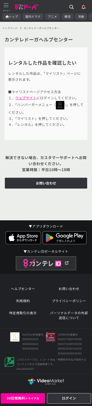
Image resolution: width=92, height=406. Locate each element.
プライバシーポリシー (69, 301)
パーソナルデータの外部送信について (69, 315)
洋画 (81, 16)
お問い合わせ (46, 183)
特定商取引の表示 (23, 313)
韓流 (68, 16)
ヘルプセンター (23, 288)
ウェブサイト (25, 97)
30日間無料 (23, 398)
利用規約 (23, 301)
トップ (12, 16)
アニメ (52, 16)
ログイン (69, 398)
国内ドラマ (32, 16)
